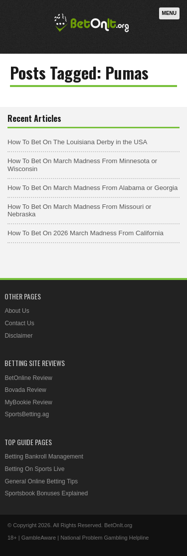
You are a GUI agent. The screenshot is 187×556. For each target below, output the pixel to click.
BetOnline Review (28, 377)
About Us (16, 310)
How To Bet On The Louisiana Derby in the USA (77, 142)
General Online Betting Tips (41, 481)
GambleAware (38, 538)
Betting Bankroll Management (43, 456)
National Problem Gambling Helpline (104, 538)
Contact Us (19, 323)
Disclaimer (18, 335)
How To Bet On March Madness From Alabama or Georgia (92, 187)
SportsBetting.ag (26, 414)
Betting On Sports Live (34, 468)
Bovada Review (25, 389)
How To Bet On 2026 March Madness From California (85, 233)
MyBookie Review (28, 402)
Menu (169, 13)
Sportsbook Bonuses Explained (46, 493)
